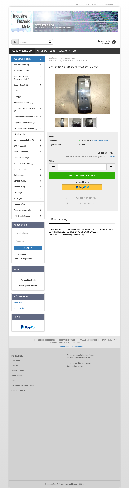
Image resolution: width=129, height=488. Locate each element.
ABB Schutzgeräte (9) (22, 51)
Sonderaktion (19, 308)
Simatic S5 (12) (20, 181)
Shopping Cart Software (54, 484)
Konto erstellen (20, 254)
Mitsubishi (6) (19, 134)
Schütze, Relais (20, 169)
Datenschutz (77, 347)
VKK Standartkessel (22, 216)
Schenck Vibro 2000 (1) (23, 163)
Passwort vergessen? (23, 259)
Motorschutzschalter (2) (24, 140)
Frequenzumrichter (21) (23, 102)
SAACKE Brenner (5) (22, 152)
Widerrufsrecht (17, 370)
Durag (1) (18, 96)
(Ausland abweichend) (100, 140)
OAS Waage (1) (20, 146)
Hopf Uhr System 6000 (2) (24, 123)
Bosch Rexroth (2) (21, 85)
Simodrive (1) (19, 187)
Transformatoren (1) (22, 210)
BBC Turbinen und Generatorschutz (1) (22, 77)
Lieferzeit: (53, 140)
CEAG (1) (17, 91)
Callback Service (18, 390)
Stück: (51, 161)
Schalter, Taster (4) (22, 157)
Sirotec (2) (18, 193)
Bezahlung (18, 302)
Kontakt (14, 365)
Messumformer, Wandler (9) (25, 128)
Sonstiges (18, 198)
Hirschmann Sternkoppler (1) (26, 117)
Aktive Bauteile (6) (46, 51)
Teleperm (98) (19, 204)
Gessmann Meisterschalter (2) (25, 109)
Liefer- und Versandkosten (22, 385)
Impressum (64, 347)
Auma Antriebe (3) (67, 51)
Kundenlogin (91, 4)
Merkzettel (107, 4)
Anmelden (28, 248)
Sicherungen (19, 175)
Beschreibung (59, 219)
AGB (13, 380)
